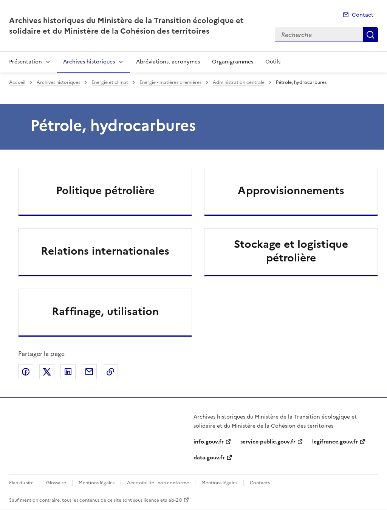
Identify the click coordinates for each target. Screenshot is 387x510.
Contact (362, 15)
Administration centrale (239, 82)
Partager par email (89, 371)
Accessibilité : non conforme (158, 482)
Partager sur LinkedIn (68, 371)
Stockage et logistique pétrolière (291, 250)
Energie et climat (109, 82)
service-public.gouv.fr (268, 442)
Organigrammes (232, 62)
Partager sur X (46, 371)
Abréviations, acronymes (168, 62)
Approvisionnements (291, 190)
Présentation (25, 62)
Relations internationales (105, 251)
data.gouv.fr (209, 458)
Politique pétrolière (105, 190)
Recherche (370, 34)
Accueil (17, 82)
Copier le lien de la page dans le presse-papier (110, 371)
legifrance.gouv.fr (335, 442)
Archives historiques (89, 62)
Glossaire (56, 482)
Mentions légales (97, 482)
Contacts (260, 482)
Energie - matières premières (170, 82)
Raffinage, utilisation (105, 311)
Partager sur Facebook (25, 371)
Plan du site (21, 482)
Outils (272, 62)
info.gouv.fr (209, 442)
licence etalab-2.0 (163, 500)
